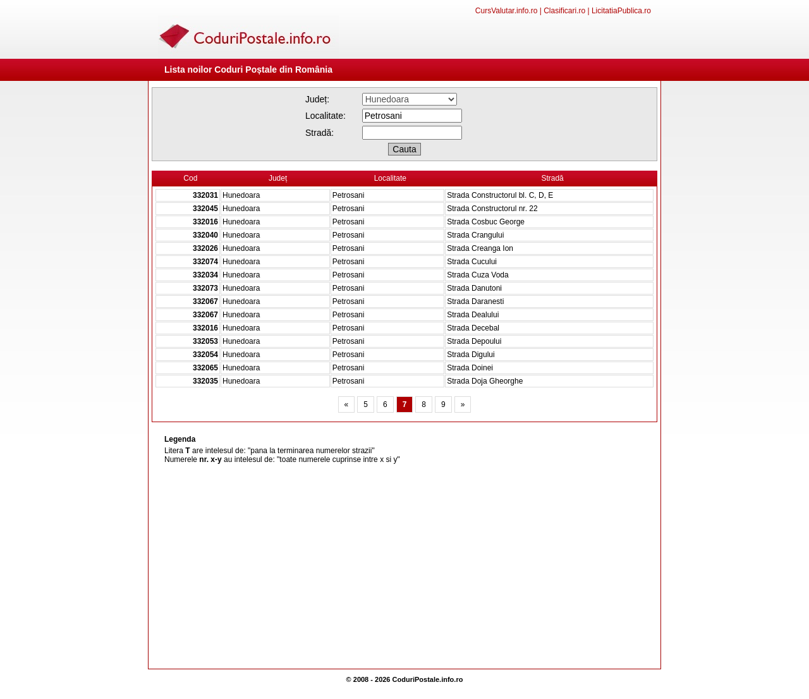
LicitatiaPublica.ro (621, 10)
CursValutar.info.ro (506, 10)
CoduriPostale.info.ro (427, 679)
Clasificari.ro (564, 10)
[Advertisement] (404, 567)
